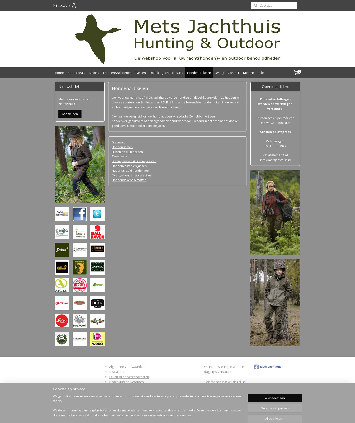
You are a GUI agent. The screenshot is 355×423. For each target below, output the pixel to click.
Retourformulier (120, 387)
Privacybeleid (118, 392)
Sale (261, 73)
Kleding (94, 73)
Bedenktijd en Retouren (126, 382)
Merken (248, 73)
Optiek (154, 73)
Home (59, 73)
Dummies (118, 142)
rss (156, 414)
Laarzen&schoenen (117, 73)
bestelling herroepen (173, 414)
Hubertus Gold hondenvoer (131, 171)
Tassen (140, 73)
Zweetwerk (119, 156)
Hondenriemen (122, 147)
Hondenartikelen (199, 73)
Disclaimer (117, 371)
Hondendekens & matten (129, 180)
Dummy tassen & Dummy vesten (134, 161)
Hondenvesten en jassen (129, 166)
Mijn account (65, 5)
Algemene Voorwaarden (126, 366)
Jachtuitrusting (173, 73)
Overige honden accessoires (131, 175)
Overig (219, 73)
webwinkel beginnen (202, 414)
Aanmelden (70, 114)
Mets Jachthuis (267, 367)
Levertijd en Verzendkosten (129, 377)
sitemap (146, 414)
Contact (233, 73)
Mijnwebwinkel (241, 414)
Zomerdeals (76, 73)
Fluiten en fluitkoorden (127, 152)
